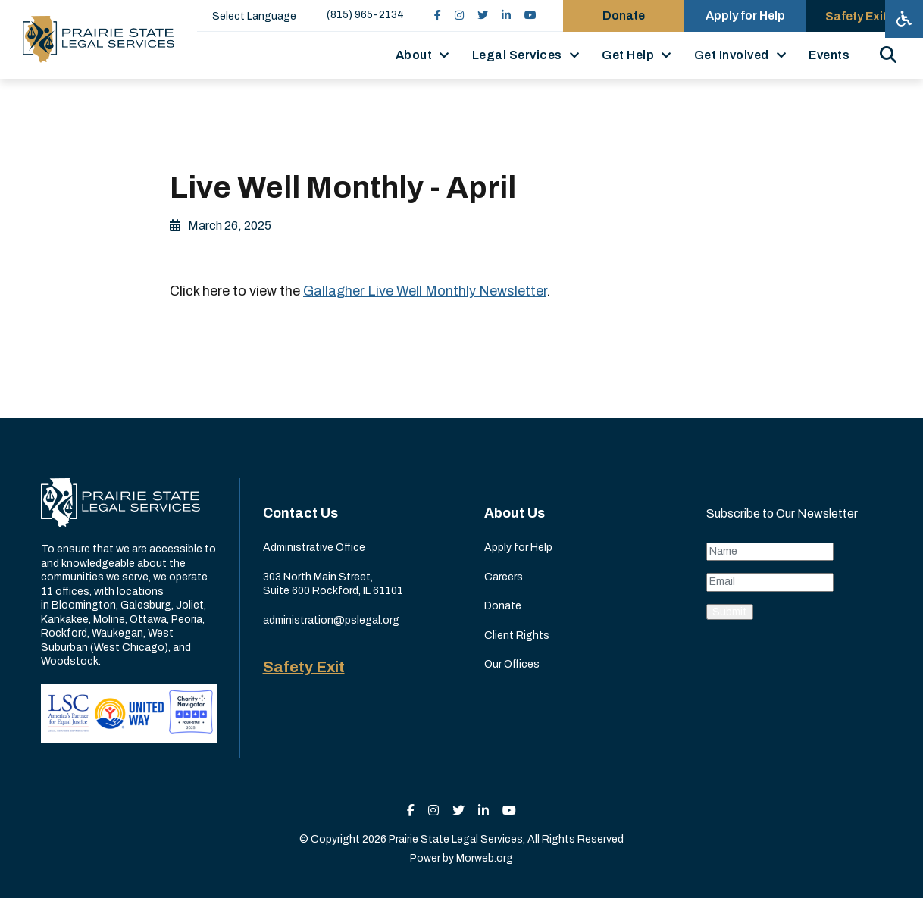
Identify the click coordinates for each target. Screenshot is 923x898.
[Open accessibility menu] (904, 19)
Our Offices (512, 664)
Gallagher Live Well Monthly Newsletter (424, 291)
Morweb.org (484, 858)
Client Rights (516, 635)
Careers (503, 577)
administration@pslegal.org (331, 620)
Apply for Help (518, 547)
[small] (437, 15)
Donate (502, 606)
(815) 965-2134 (365, 14)
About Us (514, 513)
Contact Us (300, 513)
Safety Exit (304, 667)
